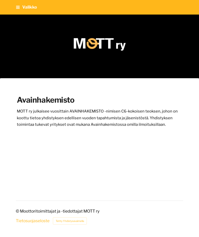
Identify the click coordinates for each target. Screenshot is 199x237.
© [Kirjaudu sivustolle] (18, 211)
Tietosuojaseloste (32, 221)
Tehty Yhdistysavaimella (70, 220)
